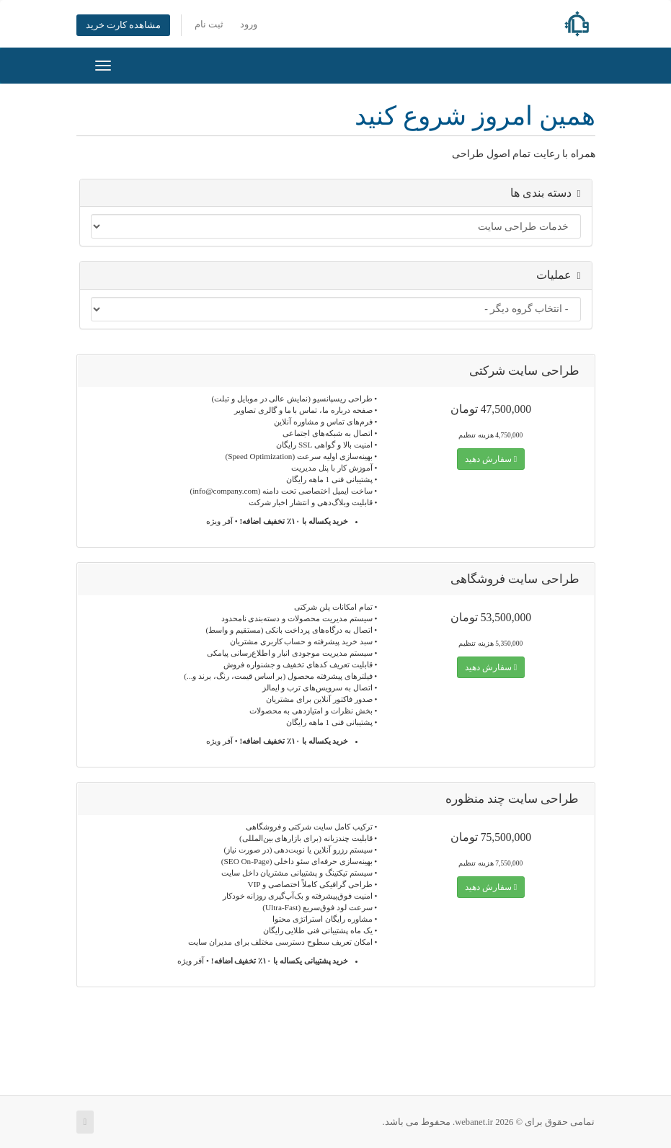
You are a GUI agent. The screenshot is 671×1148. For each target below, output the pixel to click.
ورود (248, 24)
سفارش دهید (491, 459)
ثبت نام (209, 24)
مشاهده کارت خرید (123, 25)
